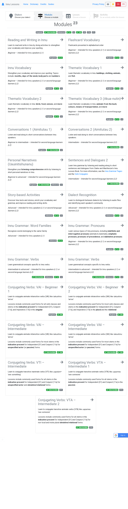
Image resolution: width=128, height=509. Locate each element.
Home (25, 4)
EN (118, 4)
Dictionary (34, 4)
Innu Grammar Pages (113, 171)
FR (123, 4)
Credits (43, 4)
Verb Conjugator (81, 174)
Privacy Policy (98, 4)
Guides (51, 4)
